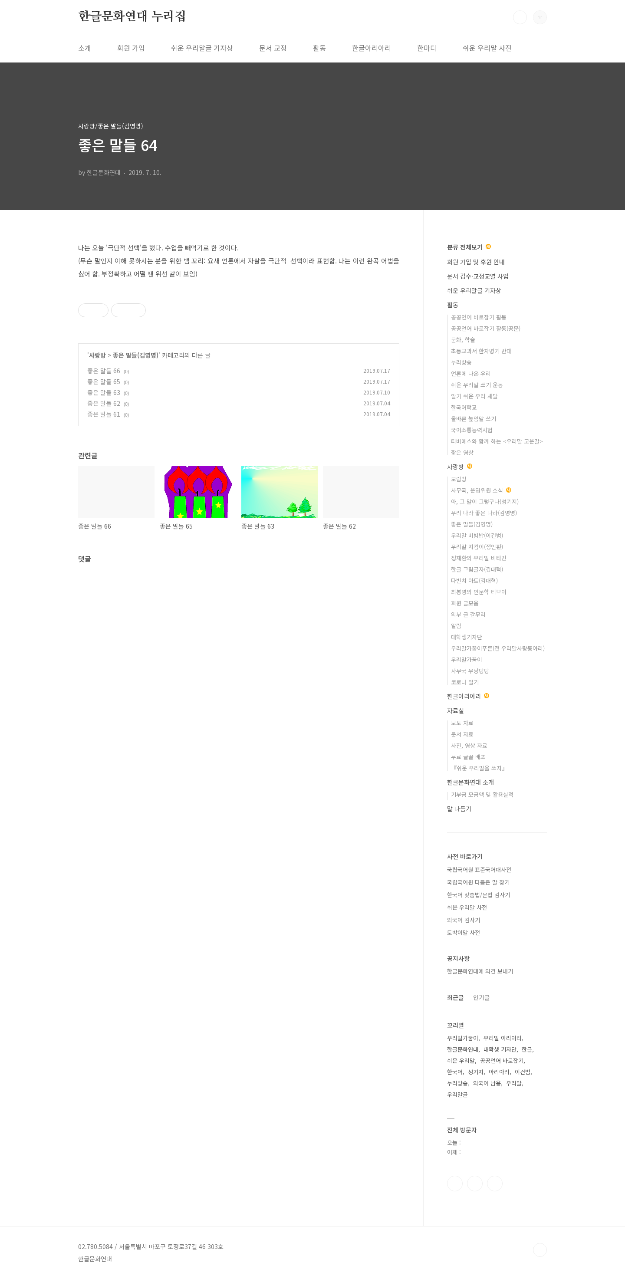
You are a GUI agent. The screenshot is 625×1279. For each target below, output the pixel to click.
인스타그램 (475, 1183)
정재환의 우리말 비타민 (479, 558)
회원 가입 (131, 48)
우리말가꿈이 (466, 659)
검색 (519, 17)
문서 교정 (273, 48)
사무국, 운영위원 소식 (481, 490)
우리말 (514, 1083)
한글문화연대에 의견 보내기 (480, 971)
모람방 (459, 479)
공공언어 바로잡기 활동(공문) (485, 328)
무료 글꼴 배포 (468, 757)
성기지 (476, 1072)
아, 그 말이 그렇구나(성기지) (485, 501)
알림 (456, 625)
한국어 (455, 1072)
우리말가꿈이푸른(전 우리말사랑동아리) (498, 648)
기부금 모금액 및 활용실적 (482, 794)
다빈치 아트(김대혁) (474, 580)
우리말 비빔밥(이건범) (477, 535)
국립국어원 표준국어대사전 (479, 869)
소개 (84, 48)
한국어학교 (464, 407)
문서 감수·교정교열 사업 (478, 276)
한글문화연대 (462, 1049)
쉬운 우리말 (461, 1060)
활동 (319, 48)
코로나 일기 (465, 682)
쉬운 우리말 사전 (487, 48)
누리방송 (461, 362)
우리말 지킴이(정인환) (477, 547)
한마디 (427, 48)
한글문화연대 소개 (470, 782)
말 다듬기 (459, 808)
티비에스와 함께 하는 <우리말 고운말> (497, 441)
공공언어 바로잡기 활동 (479, 317)
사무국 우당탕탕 (470, 671)
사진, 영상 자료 (469, 745)
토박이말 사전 (463, 932)
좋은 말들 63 (103, 392)
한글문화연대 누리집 (132, 17)
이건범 (522, 1072)
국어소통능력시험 (472, 430)
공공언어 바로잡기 (501, 1060)
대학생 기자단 (500, 1049)
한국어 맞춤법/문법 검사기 (478, 895)
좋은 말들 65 (103, 381)
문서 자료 (462, 734)
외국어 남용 (487, 1083)
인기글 (481, 997)
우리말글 (457, 1094)
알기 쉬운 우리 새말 (474, 396)
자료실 (455, 710)
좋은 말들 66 (103, 370)
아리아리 (499, 1072)
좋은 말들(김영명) (135, 355)
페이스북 (455, 1183)
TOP (540, 1250)
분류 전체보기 (469, 247)
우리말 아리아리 (503, 1038)
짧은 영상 (462, 452)
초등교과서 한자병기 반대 (481, 351)
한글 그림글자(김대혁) (477, 569)
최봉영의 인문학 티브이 (479, 592)
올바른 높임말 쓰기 (473, 418)
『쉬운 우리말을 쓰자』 (479, 768)
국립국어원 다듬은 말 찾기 (478, 882)
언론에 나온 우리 (471, 373)
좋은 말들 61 (103, 414)
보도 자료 (462, 723)
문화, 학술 (463, 339)
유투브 (495, 1183)
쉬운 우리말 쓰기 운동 (477, 385)
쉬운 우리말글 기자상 (202, 48)
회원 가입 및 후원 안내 (476, 261)
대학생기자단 (466, 637)
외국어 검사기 (463, 920)
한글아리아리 (371, 48)
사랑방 (97, 355)
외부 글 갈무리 (468, 614)
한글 (527, 1049)
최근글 (455, 997)
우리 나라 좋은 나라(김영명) (484, 513)
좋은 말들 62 (103, 403)
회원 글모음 (465, 603)
